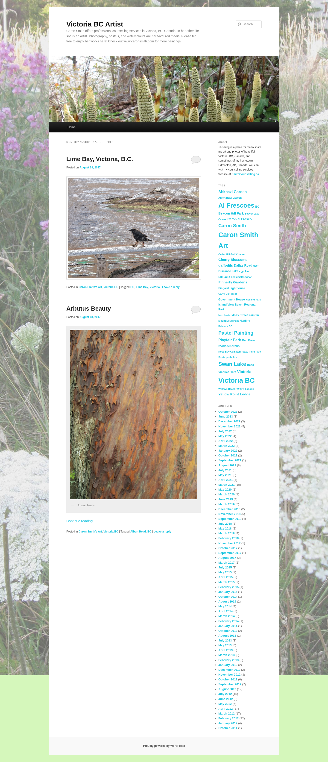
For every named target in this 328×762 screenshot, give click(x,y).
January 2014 (227, 626)
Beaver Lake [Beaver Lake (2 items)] (252, 213)
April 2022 (225, 441)
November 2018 (229, 514)
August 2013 (227, 635)
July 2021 (225, 470)
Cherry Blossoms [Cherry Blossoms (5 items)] (232, 260)
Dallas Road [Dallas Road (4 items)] (243, 265)
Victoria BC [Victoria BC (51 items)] (236, 380)
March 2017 (226, 562)
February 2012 (228, 718)
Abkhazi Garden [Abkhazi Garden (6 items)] (232, 192)
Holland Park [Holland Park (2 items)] (253, 299)
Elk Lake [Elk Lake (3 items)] (224, 277)
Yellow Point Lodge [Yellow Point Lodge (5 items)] (234, 394)
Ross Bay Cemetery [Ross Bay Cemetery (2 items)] (229, 351)
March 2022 (226, 445)
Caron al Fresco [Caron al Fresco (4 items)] (239, 219)
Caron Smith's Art (90, 287)
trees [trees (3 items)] (250, 365)
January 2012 (227, 723)
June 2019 (225, 499)
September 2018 (229, 519)
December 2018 (229, 509)
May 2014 (225, 606)
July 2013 (225, 640)
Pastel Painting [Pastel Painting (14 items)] (235, 332)
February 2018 (228, 538)
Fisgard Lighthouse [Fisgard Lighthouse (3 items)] (231, 288)
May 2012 (225, 704)
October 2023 (227, 411)
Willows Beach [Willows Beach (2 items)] (227, 389)
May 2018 (225, 528)
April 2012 (225, 708)
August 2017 (227, 557)
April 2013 (225, 650)
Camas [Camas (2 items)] (222, 219)
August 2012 (227, 689)
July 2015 (225, 567)
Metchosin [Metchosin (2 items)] (224, 315)
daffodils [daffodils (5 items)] (225, 265)
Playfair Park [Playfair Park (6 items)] (229, 340)
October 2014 (227, 596)
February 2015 (228, 587)
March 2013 (226, 655)
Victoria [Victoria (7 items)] (244, 372)
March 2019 (226, 504)
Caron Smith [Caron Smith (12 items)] (232, 225)
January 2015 (227, 592)
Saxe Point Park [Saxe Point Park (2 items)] (251, 351)
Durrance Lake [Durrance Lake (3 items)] (228, 271)
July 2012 (225, 694)
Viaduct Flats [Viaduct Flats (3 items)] (227, 372)
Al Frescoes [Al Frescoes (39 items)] (236, 205)
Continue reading (81, 521)
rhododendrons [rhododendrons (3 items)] (229, 346)
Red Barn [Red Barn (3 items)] (248, 340)
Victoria (155, 287)
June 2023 (225, 416)
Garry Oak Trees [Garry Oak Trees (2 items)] (227, 293)
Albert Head (138, 531)
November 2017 (229, 543)
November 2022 (229, 426)
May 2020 (225, 489)
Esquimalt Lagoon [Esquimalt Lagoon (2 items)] (241, 277)
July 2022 (225, 431)
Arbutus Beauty (88, 308)
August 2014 (227, 601)
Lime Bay (142, 287)
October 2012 (227, 679)
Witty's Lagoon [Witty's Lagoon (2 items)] (245, 389)
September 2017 (229, 553)
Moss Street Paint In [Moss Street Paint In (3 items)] (245, 315)
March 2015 (226, 582)
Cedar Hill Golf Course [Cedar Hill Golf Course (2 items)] (231, 254)
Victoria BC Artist (94, 24)
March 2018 (226, 533)
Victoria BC (110, 287)
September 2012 (229, 684)
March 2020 (226, 494)
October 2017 (227, 548)
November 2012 (229, 674)
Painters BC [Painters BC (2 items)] (225, 326)
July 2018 (225, 523)
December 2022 (229, 421)
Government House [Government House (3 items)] (231, 299)
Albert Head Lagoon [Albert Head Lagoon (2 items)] (230, 197)
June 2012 (225, 699)
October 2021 (227, 455)
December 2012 (229, 669)
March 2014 (226, 616)
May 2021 (225, 475)
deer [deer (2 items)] (256, 265)
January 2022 (227, 450)
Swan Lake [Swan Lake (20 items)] (232, 364)
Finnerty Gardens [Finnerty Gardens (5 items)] (232, 282)
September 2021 (229, 460)
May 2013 (225, 645)
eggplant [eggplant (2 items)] (244, 271)
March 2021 (226, 484)
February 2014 (228, 621)
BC (132, 287)
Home (71, 127)
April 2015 (225, 577)
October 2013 (227, 631)
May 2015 (225, 572)
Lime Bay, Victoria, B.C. (99, 159)
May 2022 (225, 436)
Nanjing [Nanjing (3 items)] (245, 320)
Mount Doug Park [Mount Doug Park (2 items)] (228, 320)
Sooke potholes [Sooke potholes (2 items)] (227, 357)
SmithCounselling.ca (245, 174)
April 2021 (225, 480)
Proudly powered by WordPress (164, 745)
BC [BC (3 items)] (257, 206)
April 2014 (225, 611)
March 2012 (226, 713)
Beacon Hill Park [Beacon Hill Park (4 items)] (231, 213)
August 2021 (227, 465)
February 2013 (228, 660)
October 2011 (227, 728)
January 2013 (227, 665)
